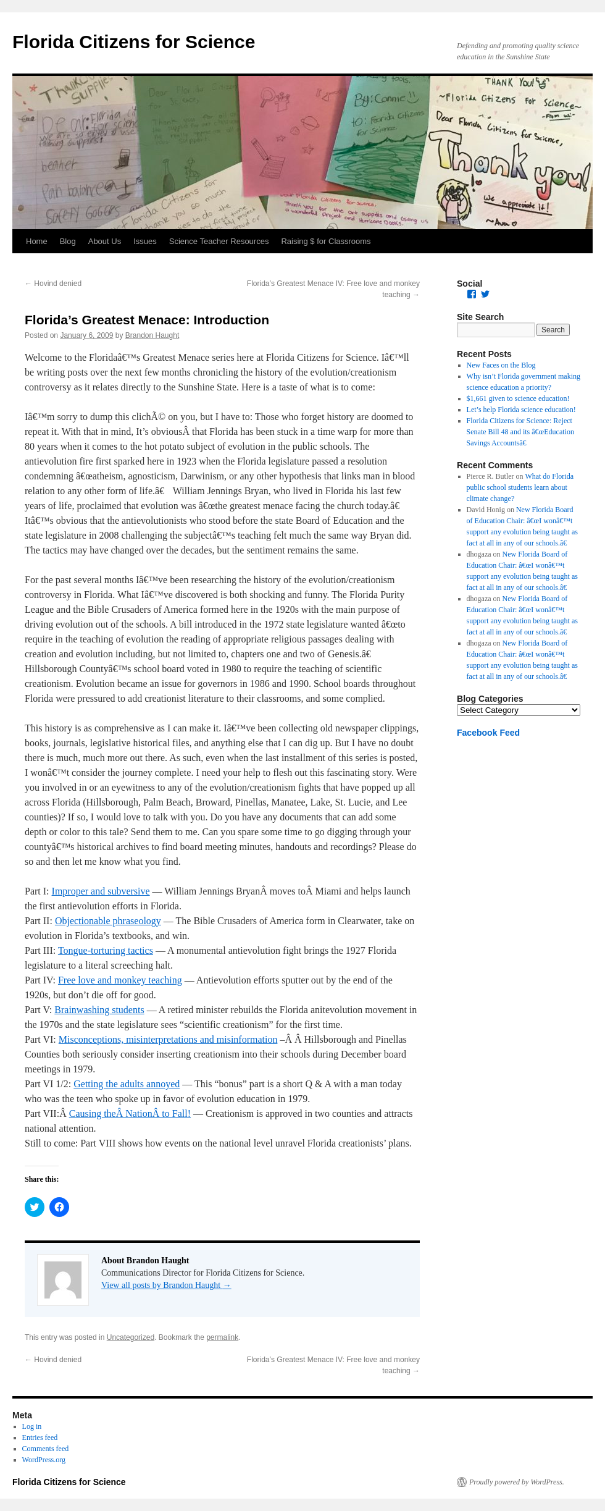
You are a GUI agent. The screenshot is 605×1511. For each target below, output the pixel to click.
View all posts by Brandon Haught (166, 1285)
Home (37, 241)
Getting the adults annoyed (126, 1084)
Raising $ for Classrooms (325, 241)
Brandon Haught (152, 335)
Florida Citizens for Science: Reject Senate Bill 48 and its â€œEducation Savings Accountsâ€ (520, 431)
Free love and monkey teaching (120, 980)
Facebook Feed (488, 733)
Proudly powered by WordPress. (516, 1482)
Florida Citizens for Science (133, 42)
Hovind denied (53, 283)
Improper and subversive (101, 891)
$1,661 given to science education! (518, 398)
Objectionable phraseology (108, 920)
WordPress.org (43, 1459)
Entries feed (40, 1437)
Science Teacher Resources (219, 241)
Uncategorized (130, 1337)
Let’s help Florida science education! (521, 409)
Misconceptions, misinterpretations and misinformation (168, 1039)
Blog (68, 241)
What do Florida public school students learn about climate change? (520, 487)
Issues (145, 241)
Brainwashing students (99, 1009)
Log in (32, 1426)
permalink (222, 1337)
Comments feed (45, 1448)
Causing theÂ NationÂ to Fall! (130, 1113)
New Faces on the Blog (501, 365)
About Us (104, 241)
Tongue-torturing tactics (105, 950)
